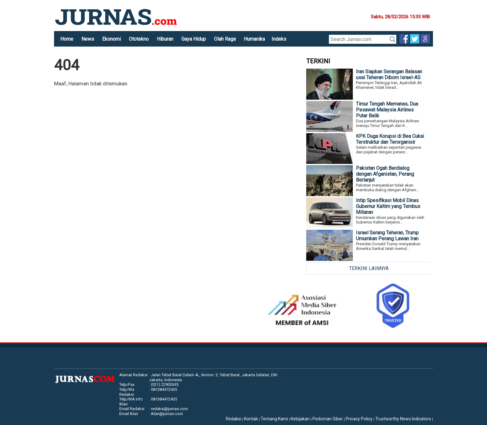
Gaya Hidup (193, 39)
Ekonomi (111, 39)
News (87, 39)
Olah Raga (225, 39)
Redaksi (233, 418)
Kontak (251, 418)
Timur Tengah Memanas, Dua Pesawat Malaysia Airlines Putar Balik (387, 110)
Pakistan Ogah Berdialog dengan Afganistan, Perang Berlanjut (385, 174)
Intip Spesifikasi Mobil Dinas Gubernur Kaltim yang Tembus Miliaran (388, 206)
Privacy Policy (359, 418)
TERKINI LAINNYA (369, 268)
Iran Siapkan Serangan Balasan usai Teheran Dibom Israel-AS (389, 74)
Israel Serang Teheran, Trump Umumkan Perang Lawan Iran (387, 236)
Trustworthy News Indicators (403, 418)
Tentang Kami (274, 418)
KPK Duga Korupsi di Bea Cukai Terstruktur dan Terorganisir (390, 139)
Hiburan (165, 39)
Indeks (278, 39)
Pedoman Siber (327, 418)
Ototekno (139, 39)
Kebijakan (300, 418)
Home (66, 39)
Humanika (254, 39)
